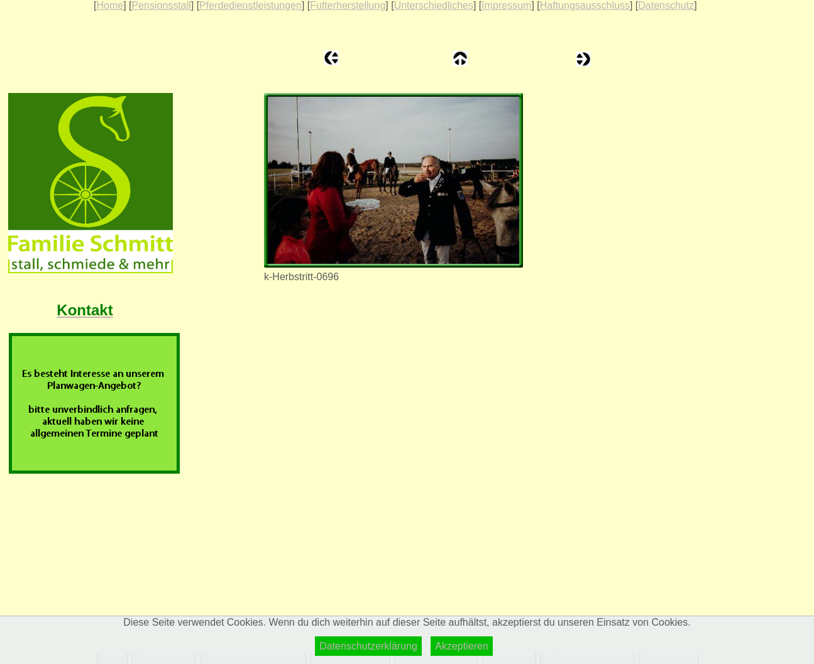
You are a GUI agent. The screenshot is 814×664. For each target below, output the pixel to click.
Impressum (506, 5)
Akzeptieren (461, 646)
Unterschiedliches (433, 5)
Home (109, 5)
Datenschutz (666, 5)
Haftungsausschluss (585, 5)
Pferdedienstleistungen (250, 5)
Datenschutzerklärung (368, 646)
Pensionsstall (160, 5)
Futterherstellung (347, 5)
